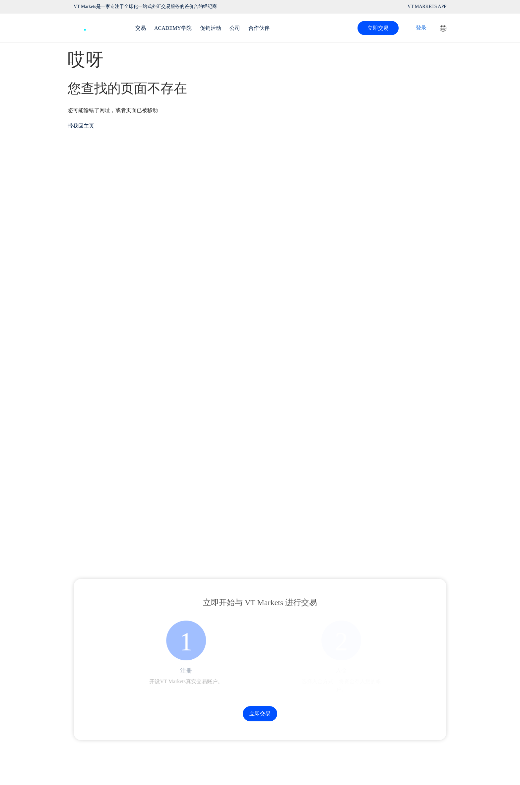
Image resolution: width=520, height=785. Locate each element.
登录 (421, 27)
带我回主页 (81, 126)
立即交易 (378, 28)
